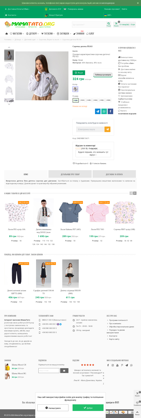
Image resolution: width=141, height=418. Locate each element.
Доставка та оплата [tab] (114, 174)
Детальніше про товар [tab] (70, 174)
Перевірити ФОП (112, 402)
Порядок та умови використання (116, 331)
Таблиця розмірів (103, 75)
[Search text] (89, 24)
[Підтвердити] (64, 370)
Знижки (78, 33)
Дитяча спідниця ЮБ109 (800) (70, 292)
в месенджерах (107, 3)
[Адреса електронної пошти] (48, 370)
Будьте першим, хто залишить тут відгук (93, 153)
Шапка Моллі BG (19, 373)
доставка (122, 60)
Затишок (63, 33)
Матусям (16, 33)
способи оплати (125, 78)
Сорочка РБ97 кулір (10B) (124, 229)
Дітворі (31, 33)
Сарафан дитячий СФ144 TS (43, 292)
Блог (90, 33)
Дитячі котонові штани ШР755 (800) (16, 292)
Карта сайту (113, 339)
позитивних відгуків (127, 114)
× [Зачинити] (138, 3)
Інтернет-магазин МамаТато (17, 320)
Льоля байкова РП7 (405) (70, 229)
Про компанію (10, 315)
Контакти (112, 336)
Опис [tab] (26, 174)
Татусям (47, 33)
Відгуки (76, 360)
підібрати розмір (125, 99)
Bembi (75, 51)
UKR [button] (108, 15)
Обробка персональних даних (120, 326)
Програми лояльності (117, 320)
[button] (17, 9)
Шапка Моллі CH (19, 365)
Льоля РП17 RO (97, 229)
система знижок (125, 93)
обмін (131, 63)
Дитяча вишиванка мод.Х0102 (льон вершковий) (43, 232)
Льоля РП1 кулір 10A (16, 229)
